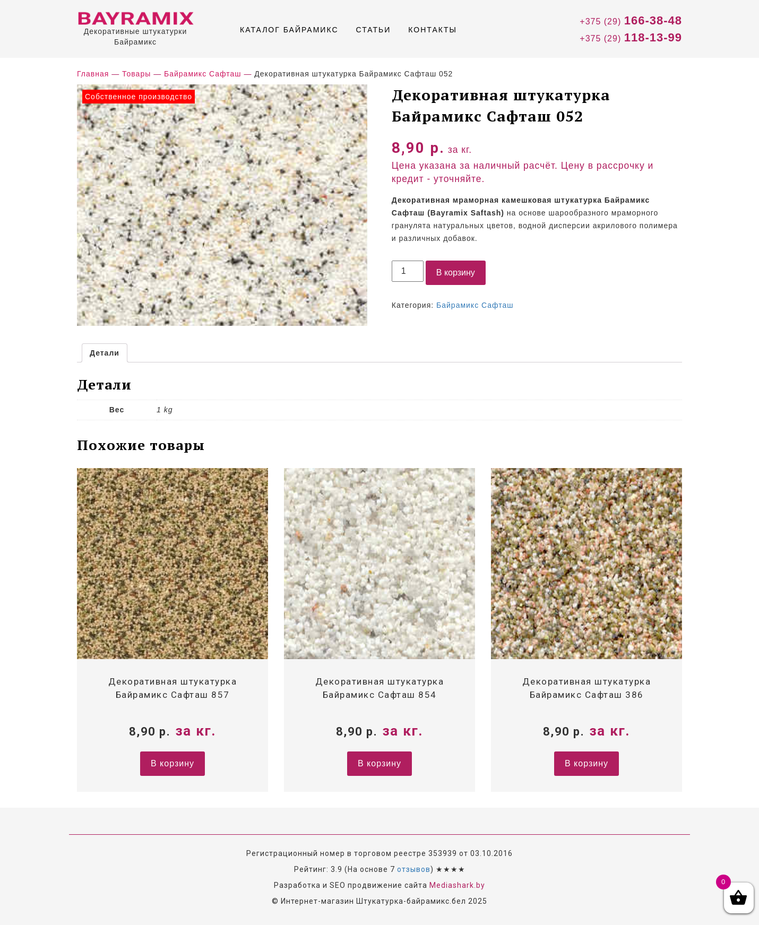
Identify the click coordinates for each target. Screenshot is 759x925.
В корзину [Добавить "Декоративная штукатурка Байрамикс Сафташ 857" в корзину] (172, 763)
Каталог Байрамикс (289, 29)
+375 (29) (631, 20)
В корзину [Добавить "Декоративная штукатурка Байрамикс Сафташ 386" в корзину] (586, 763)
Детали (104, 353)
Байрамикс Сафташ (475, 305)
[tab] (104, 352)
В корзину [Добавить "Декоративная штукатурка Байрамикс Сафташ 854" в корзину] (379, 763)
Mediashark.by (457, 885)
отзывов (413, 869)
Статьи (373, 29)
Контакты (432, 29)
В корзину (455, 272)
